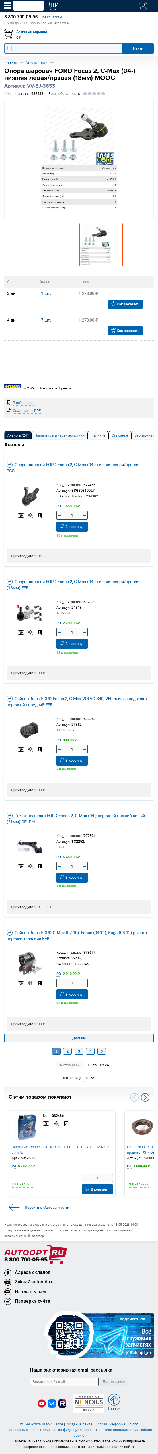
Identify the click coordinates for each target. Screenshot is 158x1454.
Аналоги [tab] (17, 435)
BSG (42, 556)
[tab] (17, 435)
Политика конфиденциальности (66, 1429)
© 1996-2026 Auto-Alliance (41, 1424)
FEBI (42, 672)
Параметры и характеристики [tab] (59, 435)
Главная (10, 62)
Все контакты (51, 17)
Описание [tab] (120, 435)
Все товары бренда (55, 388)
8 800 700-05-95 (26, 1260)
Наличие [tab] (98, 435)
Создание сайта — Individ (86, 1424)
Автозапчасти (37, 62)
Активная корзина (31, 31)
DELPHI (45, 906)
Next (145, 1097)
